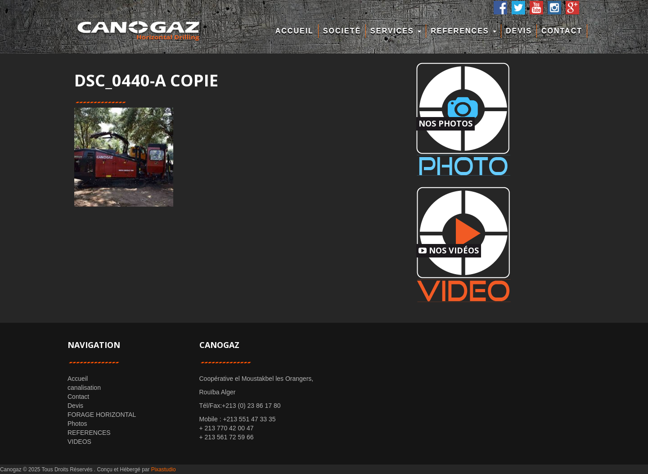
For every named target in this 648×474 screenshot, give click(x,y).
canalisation (84, 387)
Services (395, 31)
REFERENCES (463, 31)
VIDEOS (79, 441)
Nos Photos (445, 123)
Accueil (294, 31)
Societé (342, 31)
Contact (561, 31)
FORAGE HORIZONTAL (102, 414)
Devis (519, 31)
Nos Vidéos (448, 250)
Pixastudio (163, 469)
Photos (77, 423)
